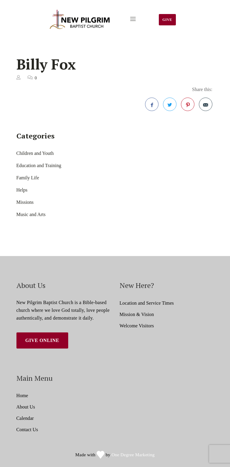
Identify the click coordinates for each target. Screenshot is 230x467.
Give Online (42, 340)
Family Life (27, 177)
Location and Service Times (147, 303)
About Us (25, 406)
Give (167, 20)
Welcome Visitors (137, 325)
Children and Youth (35, 153)
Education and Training (38, 165)
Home (22, 395)
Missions (25, 202)
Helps (22, 189)
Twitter (169, 106)
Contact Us (27, 429)
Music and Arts (31, 214)
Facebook (152, 106)
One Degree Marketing (133, 454)
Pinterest (187, 106)
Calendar (25, 418)
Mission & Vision (137, 314)
